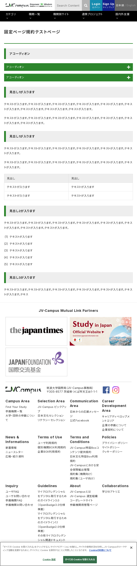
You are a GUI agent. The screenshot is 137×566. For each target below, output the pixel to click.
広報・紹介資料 (15, 456)
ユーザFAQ (12, 491)
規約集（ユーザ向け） (82, 478)
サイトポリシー (111, 447)
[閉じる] (131, 548)
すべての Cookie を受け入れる (80, 559)
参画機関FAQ (14, 500)
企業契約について (113, 429)
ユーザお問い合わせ (18, 496)
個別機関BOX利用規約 (52, 447)
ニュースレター (15, 452)
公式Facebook (79, 420)
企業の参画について (114, 425)
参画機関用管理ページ (84, 505)
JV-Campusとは (80, 491)
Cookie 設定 (49, 559)
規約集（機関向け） (81, 474)
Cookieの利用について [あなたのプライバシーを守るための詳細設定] (100, 550)
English (131, 5)
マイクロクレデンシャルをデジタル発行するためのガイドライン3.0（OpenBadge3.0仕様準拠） (52, 500)
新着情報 (11, 447)
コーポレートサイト (81, 500)
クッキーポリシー (112, 451)
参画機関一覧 (14, 411)
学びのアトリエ (111, 491)
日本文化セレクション (51, 415)
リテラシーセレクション (51, 420)
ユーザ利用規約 (47, 443)
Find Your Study (16, 407)
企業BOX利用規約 (49, 451)
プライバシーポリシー (115, 443)
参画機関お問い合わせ (19, 505)
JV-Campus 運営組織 (84, 496)
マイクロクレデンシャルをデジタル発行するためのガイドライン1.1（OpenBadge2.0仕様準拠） (52, 522)
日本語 (120, 5)
